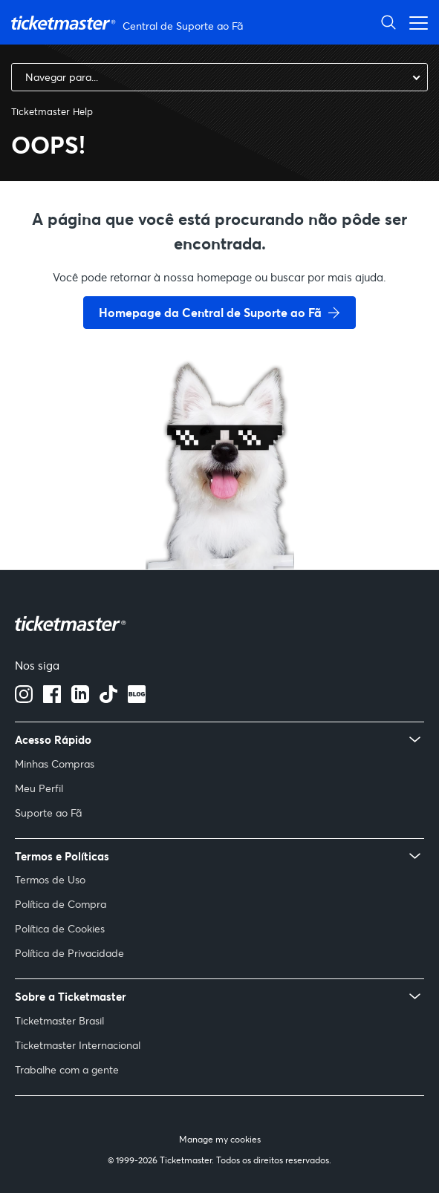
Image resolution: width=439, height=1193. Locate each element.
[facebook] (52, 698)
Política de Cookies (60, 928)
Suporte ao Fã (48, 812)
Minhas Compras (54, 763)
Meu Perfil (39, 788)
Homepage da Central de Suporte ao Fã (210, 312)
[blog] (137, 698)
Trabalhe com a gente (67, 1069)
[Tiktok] (108, 698)
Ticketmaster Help (52, 111)
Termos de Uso (50, 879)
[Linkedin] (80, 698)
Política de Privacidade (69, 953)
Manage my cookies (220, 1139)
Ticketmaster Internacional (77, 1045)
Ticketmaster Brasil (59, 1020)
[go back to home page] (220, 516)
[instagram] (24, 698)
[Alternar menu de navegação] (414, 21)
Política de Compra (60, 904)
